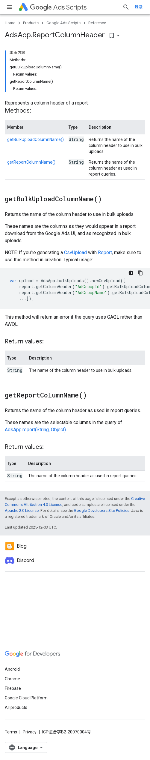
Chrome (12, 678)
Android (12, 669)
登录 (138, 7)
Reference (97, 23)
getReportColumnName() (31, 162)
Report (105, 252)
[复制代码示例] (140, 273)
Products (31, 23)
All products (16, 707)
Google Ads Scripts (63, 23)
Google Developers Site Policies (101, 510)
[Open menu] (10, 7)
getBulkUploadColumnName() (35, 139)
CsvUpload (75, 252)
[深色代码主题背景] (131, 273)
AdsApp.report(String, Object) (35, 429)
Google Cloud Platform (26, 697)
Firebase (13, 688)
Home (10, 23)
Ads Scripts (58, 7)
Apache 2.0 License (22, 510)
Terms (11, 732)
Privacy (30, 732)
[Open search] (126, 7)
